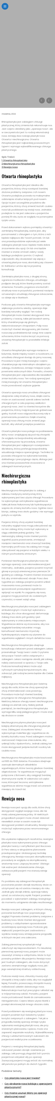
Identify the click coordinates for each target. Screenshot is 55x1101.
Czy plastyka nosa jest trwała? (22, 1078)
